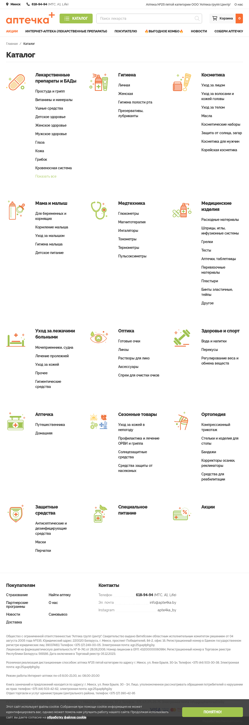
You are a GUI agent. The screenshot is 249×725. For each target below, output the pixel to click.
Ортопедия (213, 413)
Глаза (39, 142)
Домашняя (43, 432)
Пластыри (209, 280)
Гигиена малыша (48, 243)
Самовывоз (58, 614)
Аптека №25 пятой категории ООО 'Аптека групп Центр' (188, 4)
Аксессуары (128, 366)
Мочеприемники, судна (54, 347)
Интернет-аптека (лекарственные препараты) (66, 31)
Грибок (41, 159)
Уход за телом (213, 107)
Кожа (39, 150)
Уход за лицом (213, 84)
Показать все (45, 176)
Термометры (128, 247)
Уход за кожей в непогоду (131, 426)
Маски (40, 541)
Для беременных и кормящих (50, 215)
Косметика (213, 74)
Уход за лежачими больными (55, 333)
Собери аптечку (228, 31)
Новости (199, 31)
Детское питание (49, 252)
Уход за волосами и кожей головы (217, 95)
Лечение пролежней (52, 355)
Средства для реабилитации (213, 475)
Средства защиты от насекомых (135, 467)
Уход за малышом (49, 235)
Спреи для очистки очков (138, 375)
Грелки (207, 241)
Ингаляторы (128, 230)
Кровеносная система (53, 167)
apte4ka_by (167, 609)
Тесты (206, 250)
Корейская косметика (219, 149)
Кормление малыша (51, 226)
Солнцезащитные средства (132, 453)
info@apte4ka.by (163, 602)
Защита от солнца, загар (221, 132)
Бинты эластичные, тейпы (217, 291)
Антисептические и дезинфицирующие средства (51, 528)
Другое (207, 302)
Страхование (17, 594)
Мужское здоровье (51, 133)
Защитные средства (46, 509)
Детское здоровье (50, 116)
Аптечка (44, 413)
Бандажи (208, 451)
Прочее (41, 372)
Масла (206, 115)
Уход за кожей (47, 364)
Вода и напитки (213, 340)
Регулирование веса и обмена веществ (219, 360)
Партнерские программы (17, 604)
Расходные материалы (220, 219)
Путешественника (50, 424)
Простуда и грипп (50, 91)
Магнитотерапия (131, 221)
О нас (238, 4)
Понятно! (213, 712)
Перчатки (43, 550)
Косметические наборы (220, 124)
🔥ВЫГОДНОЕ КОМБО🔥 (164, 31)
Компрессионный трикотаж (215, 426)
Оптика (126, 330)
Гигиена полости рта (135, 102)
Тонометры (127, 238)
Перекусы (209, 349)
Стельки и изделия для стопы (219, 440)
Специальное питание (132, 509)
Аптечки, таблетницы (218, 258)
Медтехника (131, 202)
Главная (12, 43)
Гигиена (127, 74)
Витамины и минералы (53, 99)
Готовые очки (129, 340)
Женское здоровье (50, 125)
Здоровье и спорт (220, 330)
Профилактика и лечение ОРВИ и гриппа (138, 440)
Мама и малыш (51, 202)
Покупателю (126, 31)
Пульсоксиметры (132, 255)
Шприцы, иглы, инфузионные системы (220, 230)
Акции (12, 31)
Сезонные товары (137, 413)
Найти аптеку (60, 594)
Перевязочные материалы (213, 269)
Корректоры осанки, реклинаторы (218, 462)
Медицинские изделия (216, 205)
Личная (124, 84)
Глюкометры (128, 213)
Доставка (14, 621)
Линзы (123, 349)
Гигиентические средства (48, 383)
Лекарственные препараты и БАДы (55, 77)
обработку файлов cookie (66, 717)
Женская (125, 93)
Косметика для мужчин (220, 141)
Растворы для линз (134, 357)
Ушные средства (49, 108)
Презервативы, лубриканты (130, 112)
